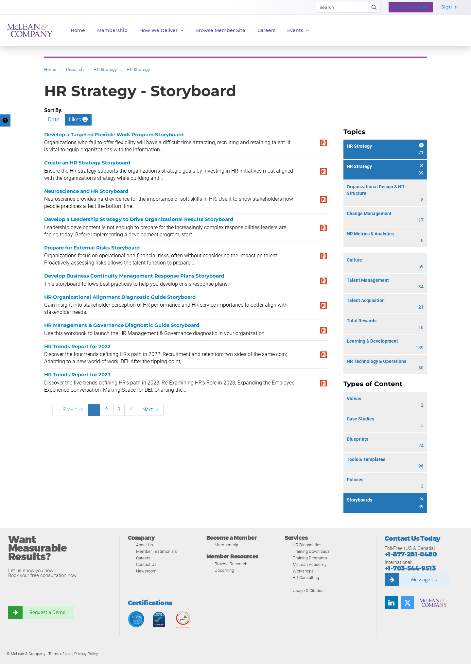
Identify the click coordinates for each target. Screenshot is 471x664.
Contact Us (146, 564)
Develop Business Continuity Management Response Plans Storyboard (134, 276)
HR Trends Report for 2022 (77, 346)
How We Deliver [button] (161, 30)
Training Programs (310, 557)
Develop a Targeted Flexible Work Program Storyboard (113, 134)
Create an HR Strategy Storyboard (87, 163)
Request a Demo (47, 612)
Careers (143, 557)
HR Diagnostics (307, 544)
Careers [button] (266, 30)
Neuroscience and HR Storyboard (86, 191)
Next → (150, 409)
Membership (112, 30)
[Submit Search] (374, 7)
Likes (78, 119)
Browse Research (231, 563)
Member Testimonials (156, 551)
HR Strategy (105, 69)
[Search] (339, 7)
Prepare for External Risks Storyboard (92, 248)
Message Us (424, 579)
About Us (144, 544)
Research (75, 69)
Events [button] (298, 30)
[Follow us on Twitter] (407, 602)
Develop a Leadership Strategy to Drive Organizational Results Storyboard (138, 219)
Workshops (303, 571)
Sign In (449, 7)
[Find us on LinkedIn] (391, 602)
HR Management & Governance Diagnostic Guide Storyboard (121, 325)
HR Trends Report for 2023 (77, 374)
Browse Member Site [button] (220, 30)
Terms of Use (59, 654)
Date (54, 119)
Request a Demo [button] (410, 7)
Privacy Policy (86, 654)
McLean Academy (309, 564)
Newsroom (146, 571)
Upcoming (224, 570)
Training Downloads (311, 551)
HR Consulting (306, 577)
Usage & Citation (308, 590)
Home (78, 30)
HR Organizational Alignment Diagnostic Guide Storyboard (120, 297)
